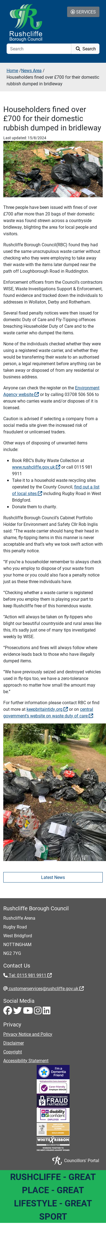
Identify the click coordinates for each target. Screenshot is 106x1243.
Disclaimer (13, 1043)
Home (12, 70)
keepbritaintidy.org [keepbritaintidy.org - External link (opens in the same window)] (47, 709)
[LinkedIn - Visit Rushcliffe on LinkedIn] (46, 1012)
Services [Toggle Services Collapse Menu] (83, 12)
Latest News (53, 877)
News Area (31, 70)
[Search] (39, 48)
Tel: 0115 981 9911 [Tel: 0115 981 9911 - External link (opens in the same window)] (30, 975)
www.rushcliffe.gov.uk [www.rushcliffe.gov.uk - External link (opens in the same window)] (36, 467)
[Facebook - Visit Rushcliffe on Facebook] (8, 1012)
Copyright (12, 1051)
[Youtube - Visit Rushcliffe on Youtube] (28, 1012)
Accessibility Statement (25, 1060)
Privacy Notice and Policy (27, 1034)
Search (85, 48)
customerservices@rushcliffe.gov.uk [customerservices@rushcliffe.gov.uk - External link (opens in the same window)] (46, 988)
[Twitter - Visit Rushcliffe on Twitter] (18, 1012)
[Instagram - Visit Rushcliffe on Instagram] (38, 1012)
